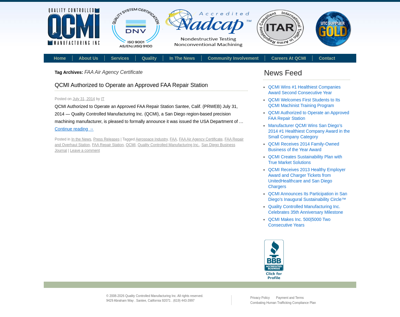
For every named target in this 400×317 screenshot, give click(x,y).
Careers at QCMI (288, 58)
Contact (327, 58)
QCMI (130, 145)
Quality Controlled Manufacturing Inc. (168, 145)
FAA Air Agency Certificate (200, 139)
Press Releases (106, 139)
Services (120, 58)
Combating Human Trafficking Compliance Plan (283, 302)
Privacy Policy (260, 297)
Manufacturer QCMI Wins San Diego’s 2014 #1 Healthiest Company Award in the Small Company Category (309, 131)
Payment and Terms (290, 297)
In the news (182, 58)
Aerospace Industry (152, 139)
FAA (173, 139)
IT (102, 99)
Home (60, 58)
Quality (149, 58)
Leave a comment (85, 150)
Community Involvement (233, 58)
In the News (81, 139)
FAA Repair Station (107, 145)
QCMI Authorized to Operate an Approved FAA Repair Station (131, 85)
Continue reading (74, 128)
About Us (88, 58)
